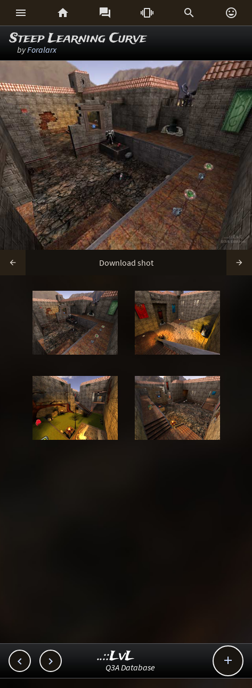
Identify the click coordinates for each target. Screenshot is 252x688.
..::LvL (116, 656)
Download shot (126, 262)
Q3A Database (130, 667)
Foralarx (41, 49)
